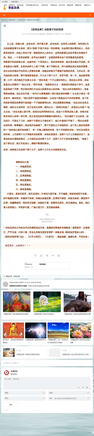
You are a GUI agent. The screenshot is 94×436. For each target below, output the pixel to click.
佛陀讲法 (12, 5)
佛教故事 (70, 5)
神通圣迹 (53, 5)
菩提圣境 (13, 7)
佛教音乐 (87, 5)
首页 (5, 5)
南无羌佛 (20, 5)
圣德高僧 (44, 5)
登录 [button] (5, 2)
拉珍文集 (62, 5)
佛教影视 (78, 5)
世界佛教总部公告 (32, 5)
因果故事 (49, 34)
